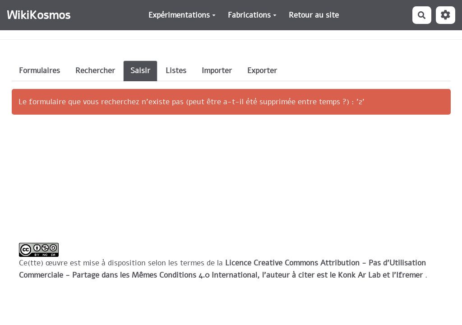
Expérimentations (182, 15)
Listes (176, 70)
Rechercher (95, 70)
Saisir (140, 70)
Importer (217, 70)
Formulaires (39, 70)
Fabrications (252, 15)
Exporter (262, 70)
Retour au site (314, 15)
